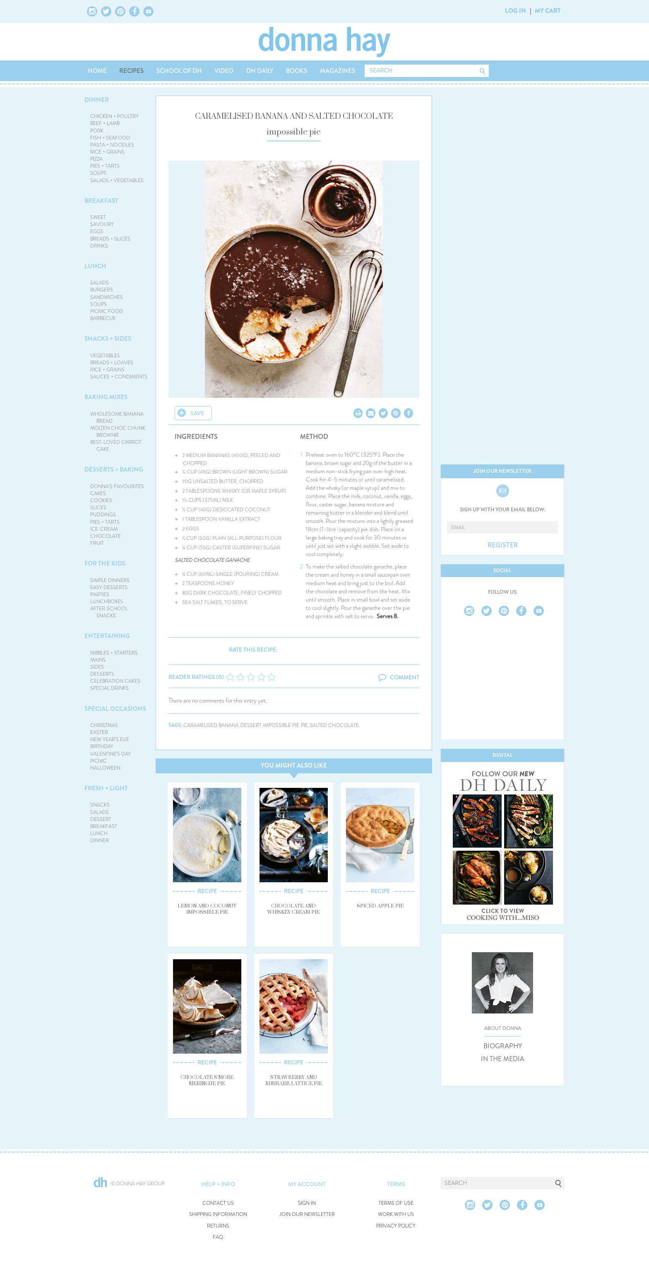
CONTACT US (218, 1203)
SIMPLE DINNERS (110, 580)
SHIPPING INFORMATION (218, 1214)
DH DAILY (260, 70)
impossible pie (281, 725)
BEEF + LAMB (105, 123)
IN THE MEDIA (502, 1059)
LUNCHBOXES (106, 601)
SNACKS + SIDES (107, 338)
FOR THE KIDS (104, 563)
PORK (96, 131)
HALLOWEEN (105, 768)
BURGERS (101, 290)
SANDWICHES (106, 297)
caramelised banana (211, 725)
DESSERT (100, 819)
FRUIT (97, 543)
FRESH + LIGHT (106, 788)
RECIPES (131, 70)
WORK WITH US (396, 1214)
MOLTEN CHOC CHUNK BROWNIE (117, 431)
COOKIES (101, 500)
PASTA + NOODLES (112, 145)
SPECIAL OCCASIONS (115, 708)
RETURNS (218, 1226)
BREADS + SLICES (110, 239)
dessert (251, 725)
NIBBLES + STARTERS (114, 653)
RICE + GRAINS (107, 152)
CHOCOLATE (105, 536)
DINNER (96, 99)
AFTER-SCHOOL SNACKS (109, 612)
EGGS (96, 231)
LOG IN (515, 10)
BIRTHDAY (101, 746)
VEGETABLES (105, 355)
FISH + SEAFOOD (110, 138)
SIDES (97, 667)
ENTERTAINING (107, 635)
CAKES (98, 493)
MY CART (548, 10)
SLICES (98, 507)
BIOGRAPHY (502, 1046)
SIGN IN (307, 1203)
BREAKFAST (101, 200)
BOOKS (296, 70)
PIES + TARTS (105, 166)
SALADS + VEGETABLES (117, 180)
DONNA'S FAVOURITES (117, 486)
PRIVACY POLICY (396, 1226)
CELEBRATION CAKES (115, 681)
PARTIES (99, 594)
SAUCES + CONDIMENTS (118, 376)
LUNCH (95, 266)
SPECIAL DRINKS (109, 688)
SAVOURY (102, 224)
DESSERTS (102, 674)
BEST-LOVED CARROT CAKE (116, 445)
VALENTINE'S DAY (110, 754)
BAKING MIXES (105, 397)
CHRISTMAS (104, 725)
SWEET (98, 217)
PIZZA (96, 159)
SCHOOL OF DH (179, 70)
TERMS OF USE (396, 1203)
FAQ (218, 1237)
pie (304, 725)
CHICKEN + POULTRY (114, 116)
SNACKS (100, 805)
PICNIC (98, 761)
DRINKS (99, 246)
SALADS (99, 282)
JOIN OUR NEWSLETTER (307, 1214)
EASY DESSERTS (108, 587)
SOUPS (98, 173)
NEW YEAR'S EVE (109, 739)
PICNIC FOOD (106, 311)
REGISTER (503, 545)
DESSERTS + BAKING (113, 469)
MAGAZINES (337, 70)
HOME (97, 70)
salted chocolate (334, 725)
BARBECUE (103, 318)
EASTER (99, 732)
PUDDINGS (103, 514)
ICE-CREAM (104, 529)
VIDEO (223, 70)
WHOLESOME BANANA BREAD (117, 417)
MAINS (98, 660)
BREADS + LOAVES (111, 362)
